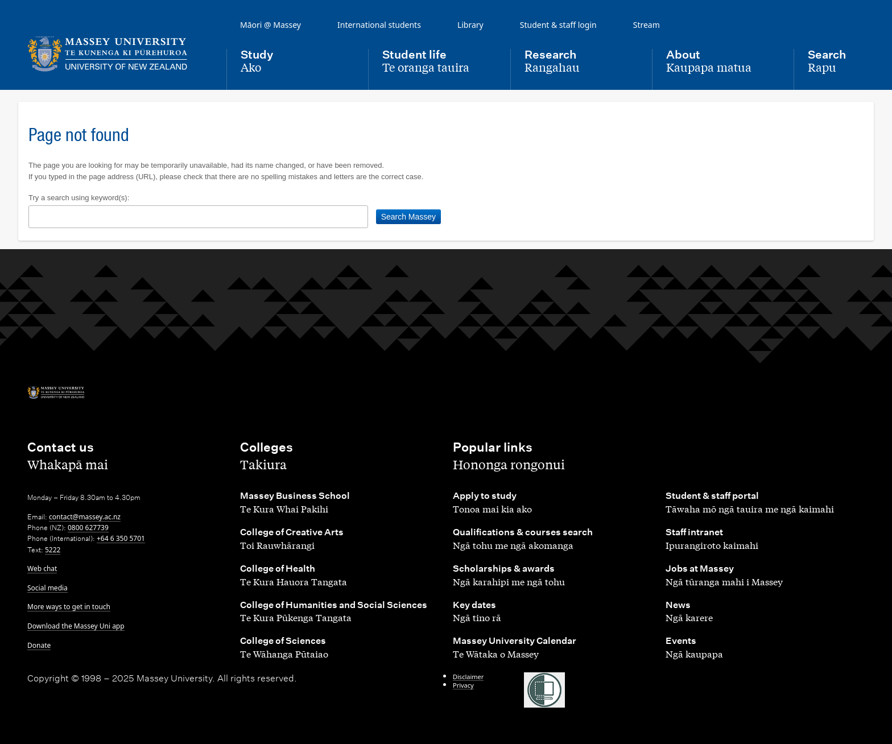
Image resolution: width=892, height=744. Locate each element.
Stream (646, 24)
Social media (47, 588)
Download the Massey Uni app (76, 626)
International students (379, 24)
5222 (52, 550)
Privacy (463, 685)
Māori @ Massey (270, 24)
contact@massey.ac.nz (85, 517)
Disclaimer (468, 676)
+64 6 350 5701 (121, 538)
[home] (117, 54)
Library (470, 24)
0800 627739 (88, 527)
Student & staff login (558, 24)
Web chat (42, 568)
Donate (39, 645)
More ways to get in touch (68, 606)
